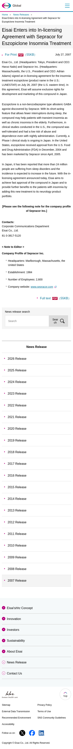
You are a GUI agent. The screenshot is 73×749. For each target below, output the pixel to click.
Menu (67, 6)
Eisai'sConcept (20, 608)
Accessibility (8, 724)
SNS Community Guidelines (52, 717)
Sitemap (6, 705)
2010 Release (17, 545)
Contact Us (14, 673)
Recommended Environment (16, 717)
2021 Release (17, 417)
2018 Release (17, 452)
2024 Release (17, 382)
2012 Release (17, 522)
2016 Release (17, 475)
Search (55, 321)
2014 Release (17, 498)
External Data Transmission (16, 711)
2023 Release (17, 393)
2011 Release (17, 533)
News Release (36, 346)
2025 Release (17, 370)
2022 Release (17, 405)
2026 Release (17, 358)
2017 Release (17, 463)
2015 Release (17, 487)
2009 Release (17, 557)
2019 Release (17, 440)
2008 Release (17, 569)
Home (5, 14)
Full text (55, 298)
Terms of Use (44, 711)
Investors (13, 629)
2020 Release (17, 428)
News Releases (21, 14)
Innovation (14, 619)
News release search (17, 311)
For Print (21, 54)
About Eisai (14, 651)
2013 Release (17, 510)
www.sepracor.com (43, 286)
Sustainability (16, 640)
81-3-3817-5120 (11, 235)
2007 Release (17, 580)
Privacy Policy (45, 705)
